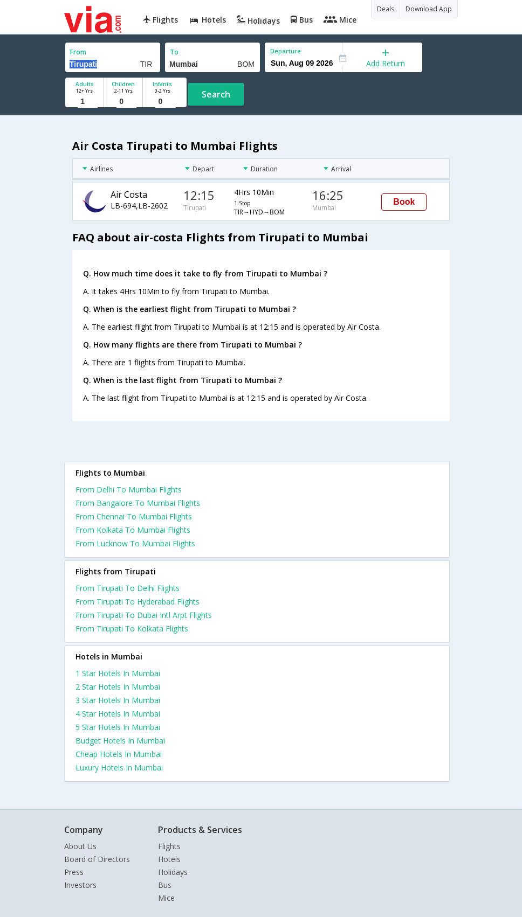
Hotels (169, 859)
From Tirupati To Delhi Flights (127, 588)
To (174, 52)
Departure (285, 51)
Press (74, 872)
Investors (80, 885)
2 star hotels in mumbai (117, 687)
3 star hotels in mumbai (117, 700)
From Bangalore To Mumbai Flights (137, 503)
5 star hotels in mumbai (117, 727)
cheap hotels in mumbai (118, 754)
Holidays (173, 872)
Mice (166, 898)
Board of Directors (97, 859)
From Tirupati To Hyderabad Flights (137, 601)
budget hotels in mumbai (120, 740)
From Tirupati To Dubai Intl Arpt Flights (143, 615)
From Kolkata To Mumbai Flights (132, 530)
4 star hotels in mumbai (117, 713)
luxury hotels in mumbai (119, 767)
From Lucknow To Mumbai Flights (135, 543)
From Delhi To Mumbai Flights (128, 489)
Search (216, 94)
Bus (164, 885)
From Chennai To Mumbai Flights (133, 516)
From (78, 52)
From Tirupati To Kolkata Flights (131, 628)
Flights (169, 846)
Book (404, 201)
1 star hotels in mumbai (117, 673)
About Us (80, 846)
